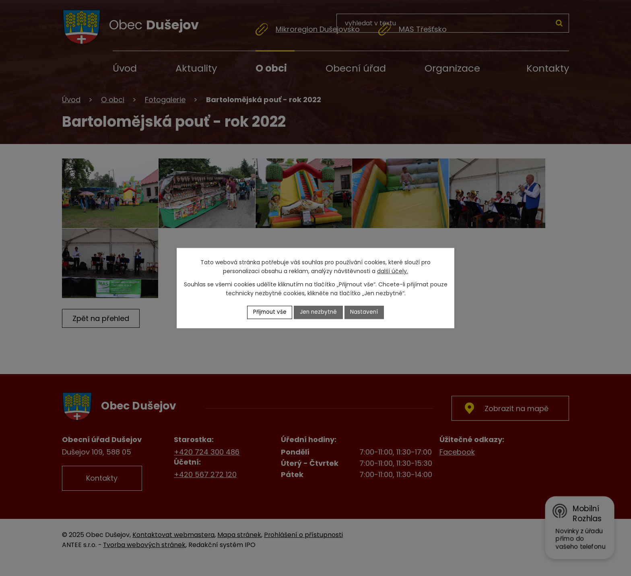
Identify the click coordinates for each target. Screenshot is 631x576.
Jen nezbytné (319, 312)
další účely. (392, 271)
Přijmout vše (269, 312)
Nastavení (366, 312)
